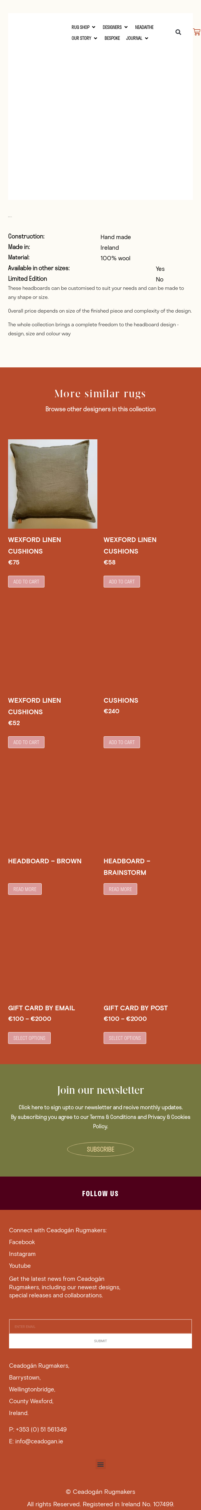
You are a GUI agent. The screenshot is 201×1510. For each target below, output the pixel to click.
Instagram (22, 1253)
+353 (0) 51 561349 (41, 1429)
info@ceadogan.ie (39, 1441)
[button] (178, 32)
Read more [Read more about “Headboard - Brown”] (24, 889)
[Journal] (137, 38)
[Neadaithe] (144, 27)
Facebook (22, 1241)
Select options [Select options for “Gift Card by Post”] (125, 1038)
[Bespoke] (112, 38)
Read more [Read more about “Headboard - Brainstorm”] (120, 889)
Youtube (20, 1265)
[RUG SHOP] (84, 27)
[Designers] (116, 27)
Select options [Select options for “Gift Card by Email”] (29, 1038)
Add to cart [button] (26, 581)
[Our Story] (84, 38)
